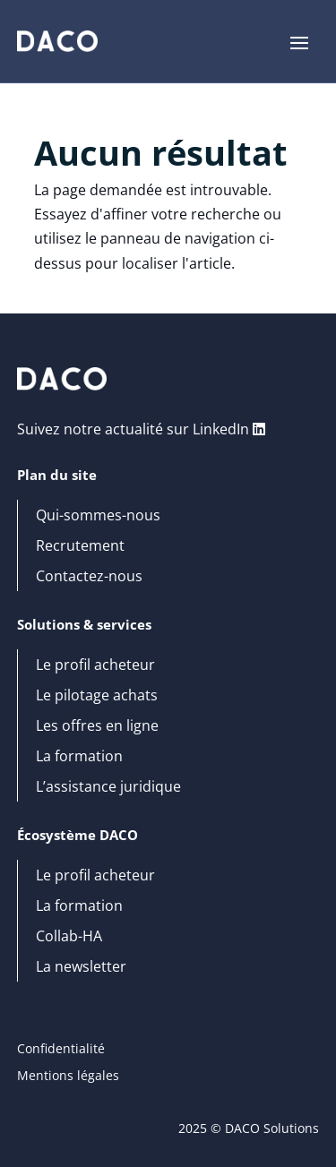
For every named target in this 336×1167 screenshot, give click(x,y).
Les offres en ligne (97, 726)
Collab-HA (69, 937)
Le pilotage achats (97, 696)
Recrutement (80, 546)
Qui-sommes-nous (98, 516)
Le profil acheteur (95, 665)
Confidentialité (61, 1050)
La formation (79, 757)
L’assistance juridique (108, 787)
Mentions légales (68, 1076)
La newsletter (81, 967)
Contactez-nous (89, 577)
